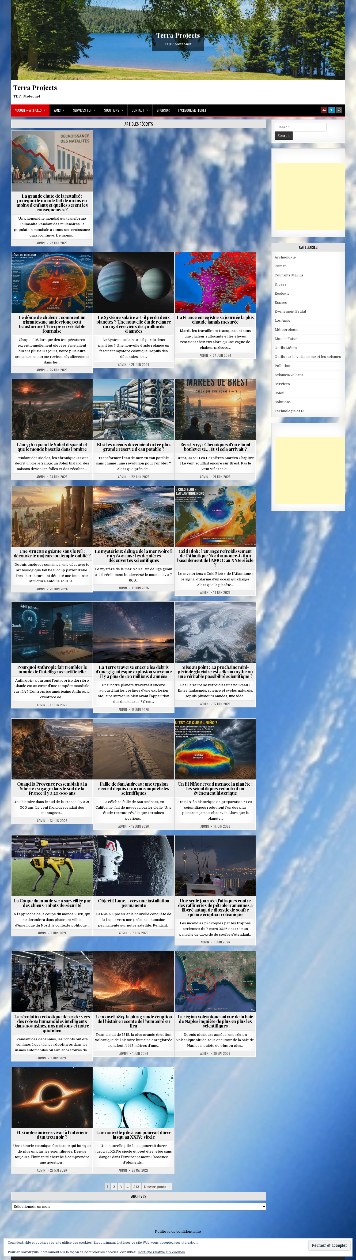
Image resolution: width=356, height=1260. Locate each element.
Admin (40, 243)
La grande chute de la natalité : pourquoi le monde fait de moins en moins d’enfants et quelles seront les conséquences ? (52, 202)
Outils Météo (286, 348)
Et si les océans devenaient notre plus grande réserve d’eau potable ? (133, 446)
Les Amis (282, 320)
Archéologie (285, 257)
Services (282, 384)
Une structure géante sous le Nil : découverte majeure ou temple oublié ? (52, 553)
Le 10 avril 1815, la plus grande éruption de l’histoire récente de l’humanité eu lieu (133, 1021)
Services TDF (82, 110)
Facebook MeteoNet (192, 110)
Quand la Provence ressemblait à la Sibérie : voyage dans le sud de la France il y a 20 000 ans (52, 788)
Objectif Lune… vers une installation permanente (133, 903)
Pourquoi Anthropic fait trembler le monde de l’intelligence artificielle (52, 669)
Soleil (279, 393)
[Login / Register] (331, 110)
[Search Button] (339, 110)
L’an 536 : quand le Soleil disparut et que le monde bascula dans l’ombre (52, 446)
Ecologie (282, 293)
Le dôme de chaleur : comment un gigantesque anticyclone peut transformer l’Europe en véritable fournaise (52, 324)
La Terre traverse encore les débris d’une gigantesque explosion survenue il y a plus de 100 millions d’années (134, 671)
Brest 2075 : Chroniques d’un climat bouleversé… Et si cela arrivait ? (215, 446)
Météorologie (286, 330)
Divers (280, 284)
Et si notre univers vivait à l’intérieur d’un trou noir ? (52, 1134)
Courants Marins (289, 275)
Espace (281, 303)
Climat (280, 266)
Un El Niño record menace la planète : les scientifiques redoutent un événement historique (215, 788)
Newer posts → (157, 1187)
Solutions (111, 110)
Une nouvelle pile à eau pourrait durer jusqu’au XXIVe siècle (133, 1134)
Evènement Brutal (290, 311)
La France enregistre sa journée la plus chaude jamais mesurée (215, 319)
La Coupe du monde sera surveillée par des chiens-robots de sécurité (52, 903)
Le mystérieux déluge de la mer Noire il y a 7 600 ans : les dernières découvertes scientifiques (134, 555)
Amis (57, 110)
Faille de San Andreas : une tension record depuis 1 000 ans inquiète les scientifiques (133, 788)
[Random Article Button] (324, 110)
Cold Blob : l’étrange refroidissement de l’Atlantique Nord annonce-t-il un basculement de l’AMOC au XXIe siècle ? (215, 558)
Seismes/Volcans (289, 375)
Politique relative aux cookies (161, 1252)
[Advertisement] (315, 196)
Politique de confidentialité (178, 1231)
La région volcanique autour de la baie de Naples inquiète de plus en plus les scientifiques (215, 1021)
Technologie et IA (290, 411)
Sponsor (163, 110)
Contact (138, 110)
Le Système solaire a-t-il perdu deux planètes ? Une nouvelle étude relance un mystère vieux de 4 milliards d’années (133, 324)
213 (136, 1187)
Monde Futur (286, 339)
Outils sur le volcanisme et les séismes (308, 357)
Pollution (282, 366)
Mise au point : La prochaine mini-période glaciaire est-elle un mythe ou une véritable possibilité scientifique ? (215, 671)
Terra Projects (178, 35)
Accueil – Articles (28, 110)
